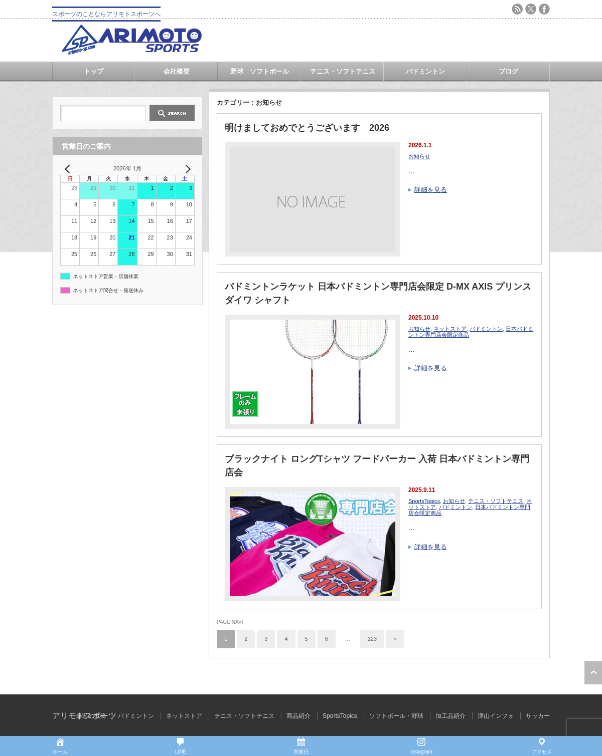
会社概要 (177, 71)
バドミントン (425, 71)
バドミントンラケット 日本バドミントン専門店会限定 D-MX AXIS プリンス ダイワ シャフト (378, 293)
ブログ (508, 71)
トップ (93, 71)
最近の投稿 (91, 715)
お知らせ (419, 156)
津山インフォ (496, 715)
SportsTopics (424, 501)
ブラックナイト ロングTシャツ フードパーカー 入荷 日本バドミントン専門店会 (377, 465)
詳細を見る (430, 189)
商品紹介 (298, 715)
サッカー (538, 715)
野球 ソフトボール (259, 71)
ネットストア (450, 329)
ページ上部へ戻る (593, 672)
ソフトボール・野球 (396, 715)
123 (372, 639)
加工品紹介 (450, 715)
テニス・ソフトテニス (342, 71)
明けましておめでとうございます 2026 (307, 128)
